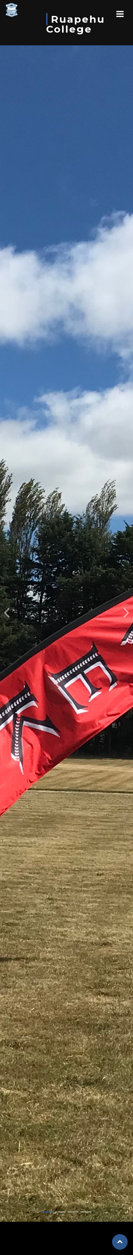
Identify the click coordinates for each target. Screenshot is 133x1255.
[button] (6, 598)
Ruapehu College (75, 24)
